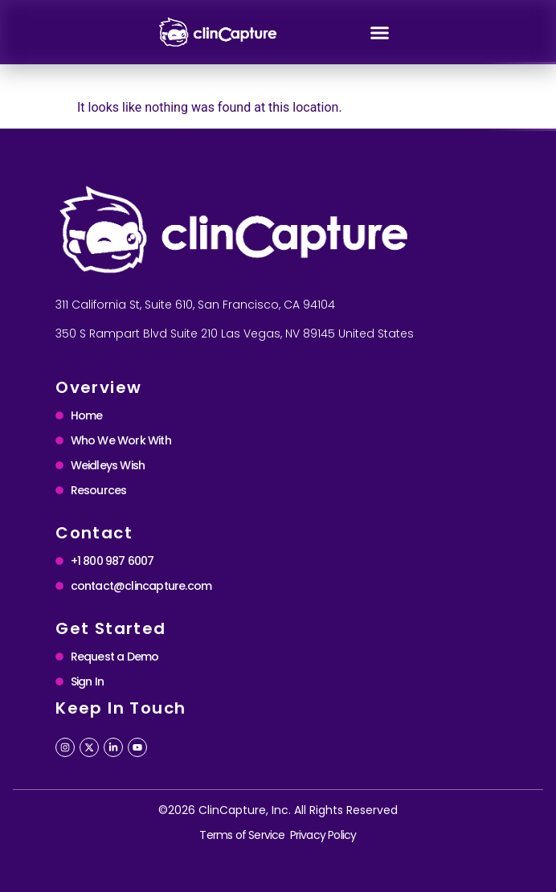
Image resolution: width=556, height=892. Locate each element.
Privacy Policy (323, 835)
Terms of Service (241, 835)
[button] (380, 32)
